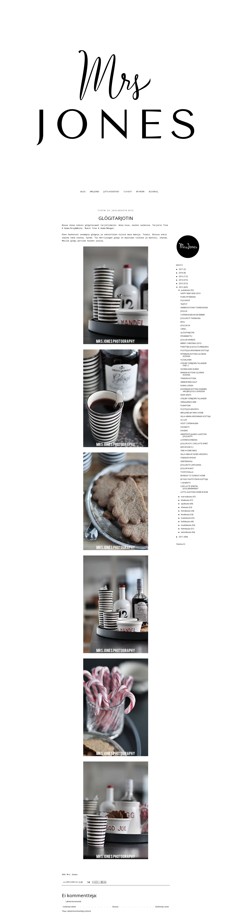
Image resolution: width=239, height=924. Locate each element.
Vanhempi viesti (162, 906)
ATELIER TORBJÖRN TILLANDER (193, 398)
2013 (181, 283)
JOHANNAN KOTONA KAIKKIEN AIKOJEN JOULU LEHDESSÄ (193, 390)
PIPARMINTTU (186, 336)
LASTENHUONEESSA (188, 440)
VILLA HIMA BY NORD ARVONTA (194, 454)
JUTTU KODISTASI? (111, 191)
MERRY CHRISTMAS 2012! (191, 343)
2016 (181, 272)
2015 (181, 276)
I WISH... (183, 329)
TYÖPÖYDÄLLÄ (186, 472)
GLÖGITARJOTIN (187, 332)
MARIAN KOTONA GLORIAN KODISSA (192, 373)
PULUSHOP (185, 300)
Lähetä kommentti (73, 901)
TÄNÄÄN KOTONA (188, 378)
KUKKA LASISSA (186, 385)
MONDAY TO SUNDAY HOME (192, 475)
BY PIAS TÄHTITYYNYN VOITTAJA (194, 479)
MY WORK (140, 191)
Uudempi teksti (69, 906)
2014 (181, 280)
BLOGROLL (153, 191)
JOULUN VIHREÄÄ (187, 339)
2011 (181, 536)
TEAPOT (183, 304)
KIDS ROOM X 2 (186, 447)
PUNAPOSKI (185, 405)
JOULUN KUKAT (187, 468)
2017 (181, 269)
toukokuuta (186, 518)
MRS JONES (94, 191)
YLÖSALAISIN (185, 359)
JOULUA (183, 311)
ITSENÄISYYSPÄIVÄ (188, 457)
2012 (181, 287)
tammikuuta (186, 532)
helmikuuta (186, 528)
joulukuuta (185, 290)
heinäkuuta (186, 511)
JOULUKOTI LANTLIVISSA (190, 465)
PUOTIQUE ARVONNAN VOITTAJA (194, 350)
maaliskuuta (186, 525)
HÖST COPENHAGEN (189, 423)
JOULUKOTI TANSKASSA (190, 318)
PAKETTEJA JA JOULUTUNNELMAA (194, 346)
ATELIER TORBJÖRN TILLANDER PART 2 (193, 364)
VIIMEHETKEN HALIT (188, 382)
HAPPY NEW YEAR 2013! (190, 293)
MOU (182, 322)
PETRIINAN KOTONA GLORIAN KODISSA (193, 355)
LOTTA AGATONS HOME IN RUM (194, 492)
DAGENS (184, 430)
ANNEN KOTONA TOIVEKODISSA (194, 307)
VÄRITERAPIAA (186, 461)
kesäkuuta (185, 514)
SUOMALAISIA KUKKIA (189, 369)
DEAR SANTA (185, 395)
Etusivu (115, 906)
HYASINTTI (184, 427)
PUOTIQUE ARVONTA (189, 409)
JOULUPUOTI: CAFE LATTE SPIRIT (194, 443)
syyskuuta (185, 503)
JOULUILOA (185, 325)
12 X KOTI (127, 191)
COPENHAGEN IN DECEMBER (192, 314)
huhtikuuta (185, 521)
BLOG (83, 191)
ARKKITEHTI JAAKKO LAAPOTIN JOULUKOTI (193, 435)
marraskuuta (186, 496)
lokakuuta (185, 500)
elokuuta (185, 507)
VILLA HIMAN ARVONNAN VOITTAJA (195, 416)
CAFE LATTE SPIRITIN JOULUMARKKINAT (189, 487)
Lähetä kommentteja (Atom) (79, 911)
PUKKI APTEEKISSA (188, 297)
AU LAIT (183, 420)
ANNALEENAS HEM (188, 402)
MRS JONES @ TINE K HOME (191, 412)
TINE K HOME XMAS (188, 450)
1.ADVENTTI (185, 482)
